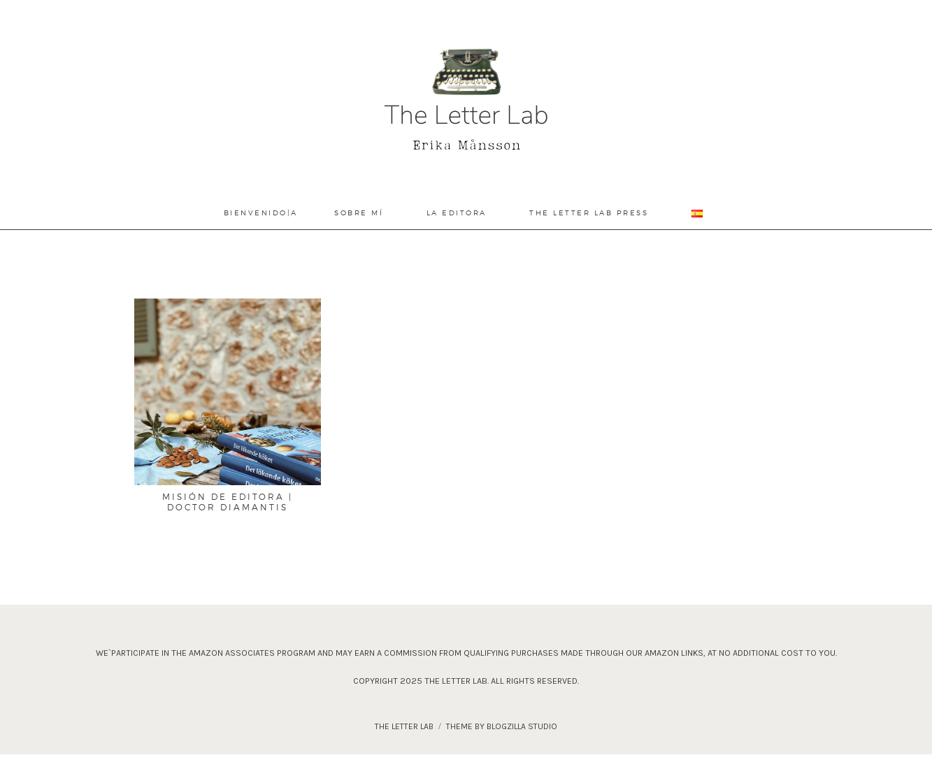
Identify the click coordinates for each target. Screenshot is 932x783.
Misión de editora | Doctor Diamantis (227, 501)
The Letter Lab (404, 726)
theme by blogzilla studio (501, 726)
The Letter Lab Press (588, 212)
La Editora (456, 212)
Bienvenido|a (261, 212)
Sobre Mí (358, 212)
